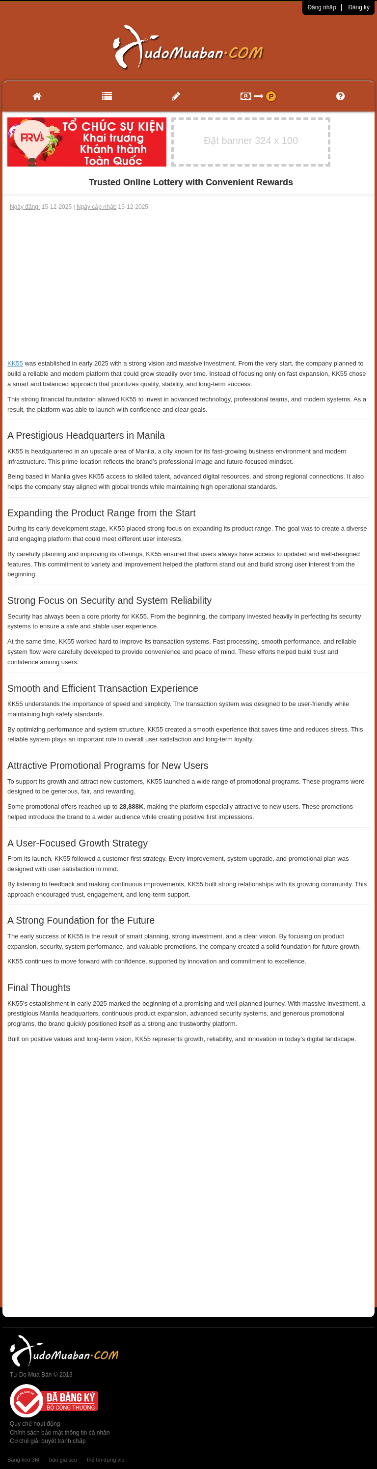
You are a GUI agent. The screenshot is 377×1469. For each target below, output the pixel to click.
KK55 (15, 363)
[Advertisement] (188, 285)
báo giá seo (63, 1460)
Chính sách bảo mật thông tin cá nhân (59, 1432)
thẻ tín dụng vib (105, 1460)
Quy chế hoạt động (35, 1423)
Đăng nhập (321, 7)
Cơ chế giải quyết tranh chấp (47, 1441)
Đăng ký (359, 7)
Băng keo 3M (23, 1460)
